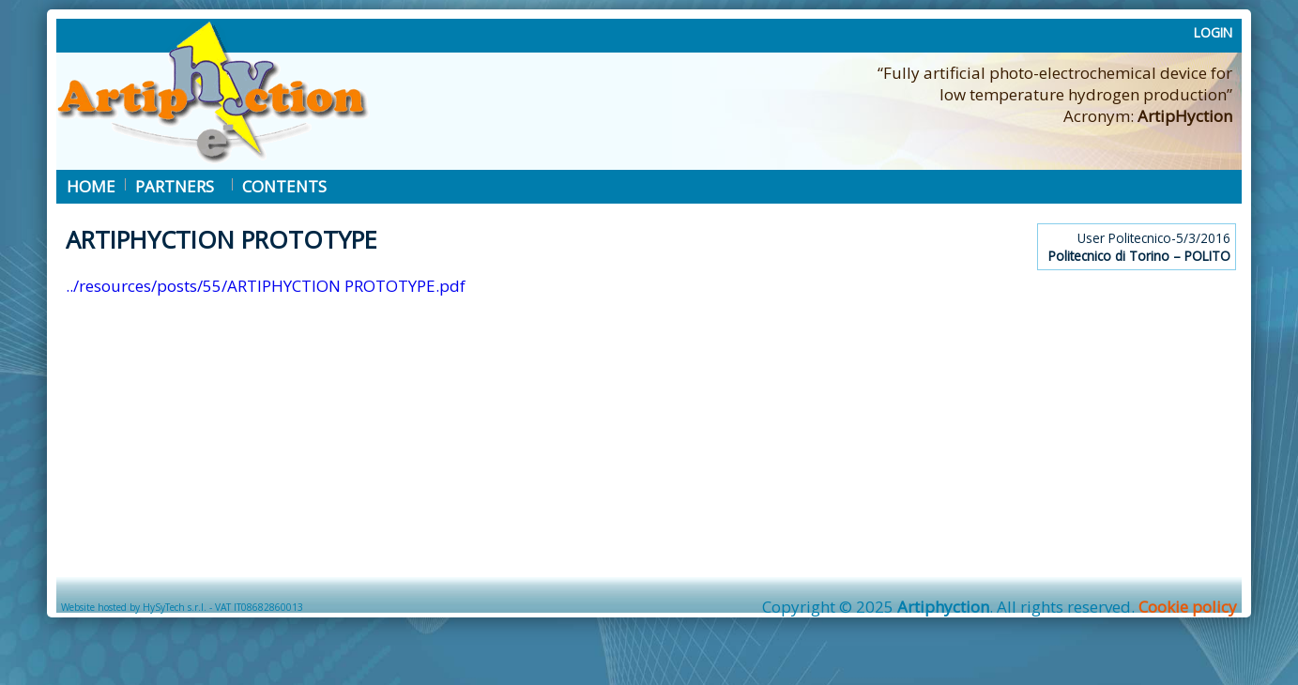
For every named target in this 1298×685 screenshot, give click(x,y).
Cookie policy (1187, 606)
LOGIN (1213, 32)
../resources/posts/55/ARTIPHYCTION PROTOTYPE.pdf (266, 286)
